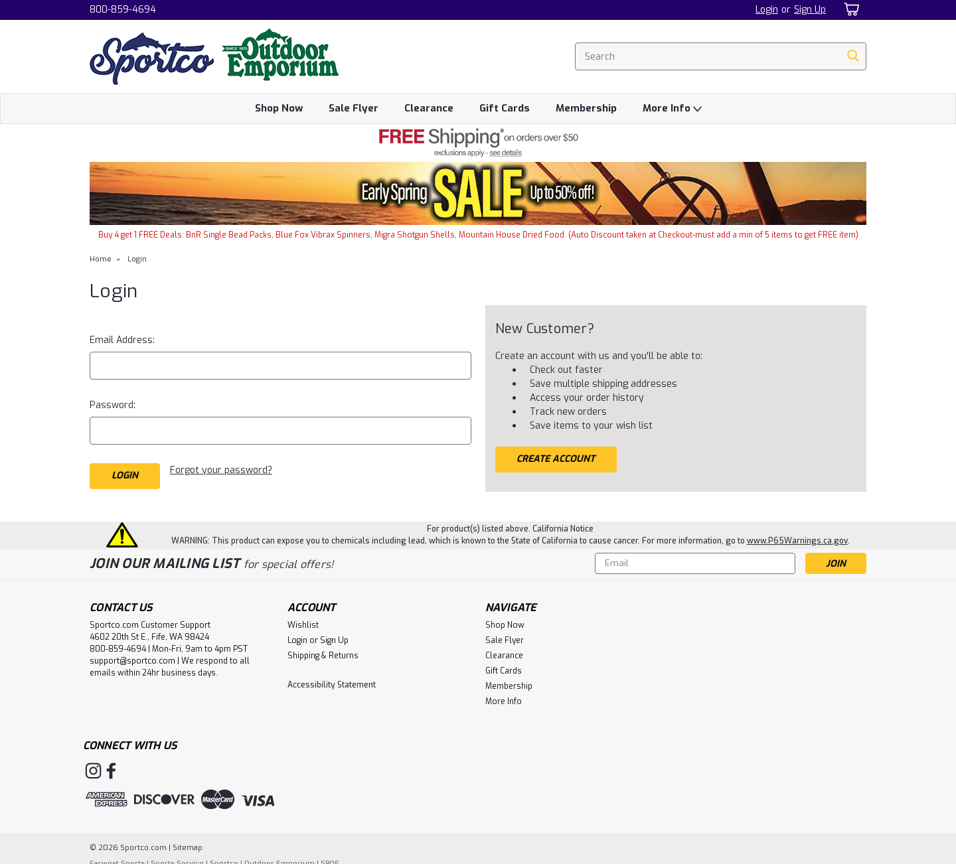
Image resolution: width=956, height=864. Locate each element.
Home (101, 259)
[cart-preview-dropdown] (849, 10)
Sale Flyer (353, 108)
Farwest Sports (117, 858)
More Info (672, 109)
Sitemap (187, 842)
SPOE (330, 858)
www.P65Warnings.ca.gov (797, 535)
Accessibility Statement (331, 679)
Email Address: (122, 340)
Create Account (556, 459)
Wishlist (303, 619)
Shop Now (279, 108)
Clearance (428, 108)
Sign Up (810, 9)
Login (767, 9)
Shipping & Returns (322, 649)
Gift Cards (504, 108)
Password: (112, 405)
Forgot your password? (221, 470)
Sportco (224, 858)
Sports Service (177, 858)
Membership (586, 108)
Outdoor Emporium (279, 858)
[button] (478, 142)
